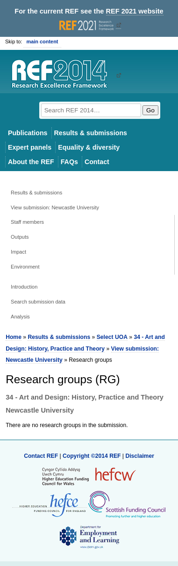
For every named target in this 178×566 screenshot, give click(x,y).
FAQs (69, 162)
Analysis (20, 316)
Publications (28, 133)
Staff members (27, 222)
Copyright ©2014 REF (92, 456)
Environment (25, 266)
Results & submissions (90, 133)
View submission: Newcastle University (55, 207)
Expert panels (29, 147)
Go (150, 110)
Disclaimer (139, 456)
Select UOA (112, 337)
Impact (18, 252)
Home (13, 337)
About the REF (31, 162)
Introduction (24, 287)
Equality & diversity (89, 147)
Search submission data (38, 301)
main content (42, 41)
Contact (97, 162)
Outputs (19, 237)
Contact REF (41, 456)
